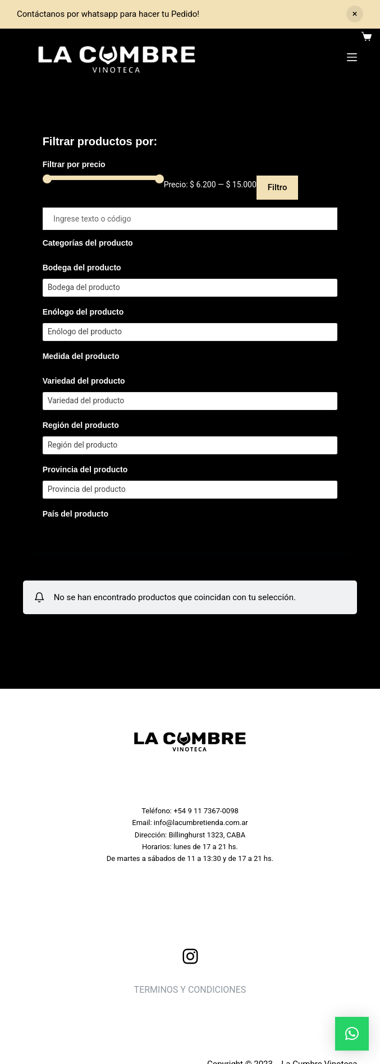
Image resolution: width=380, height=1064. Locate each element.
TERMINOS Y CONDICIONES (190, 989)
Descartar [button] (354, 14)
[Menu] (352, 57)
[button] (352, 1034)
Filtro (277, 187)
